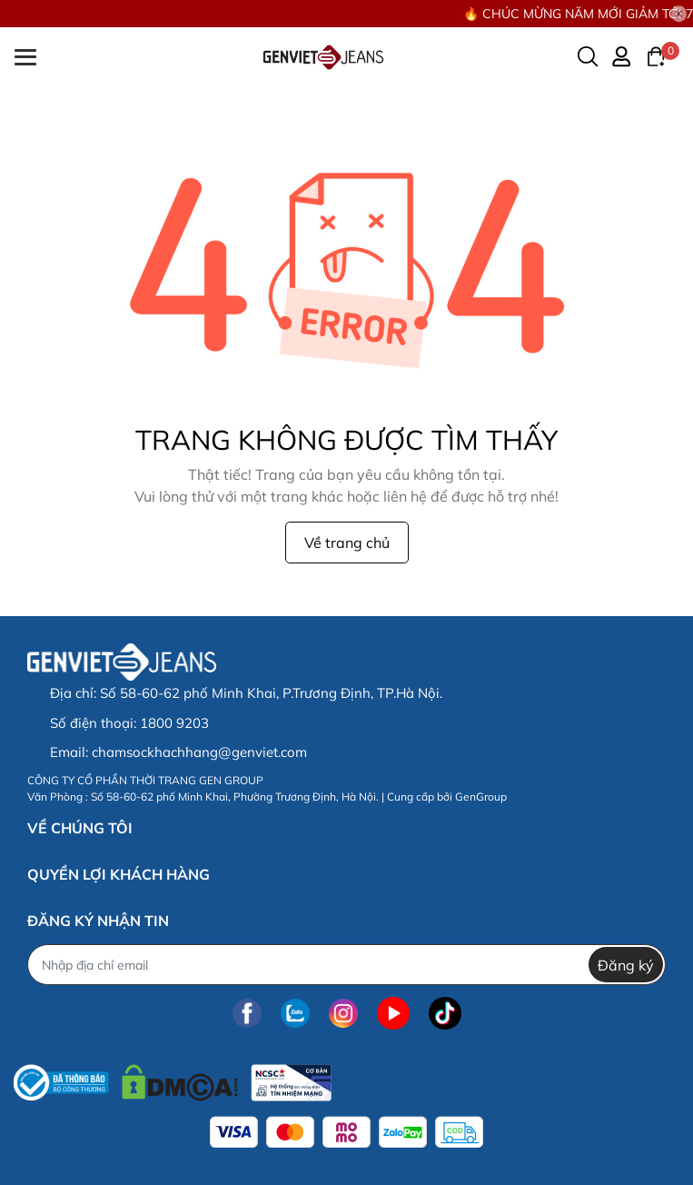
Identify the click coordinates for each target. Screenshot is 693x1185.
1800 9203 (174, 723)
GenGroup (481, 796)
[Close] (679, 13)
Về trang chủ (347, 542)
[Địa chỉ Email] (346, 964)
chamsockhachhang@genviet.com (199, 752)
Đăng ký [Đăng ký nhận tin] (626, 965)
